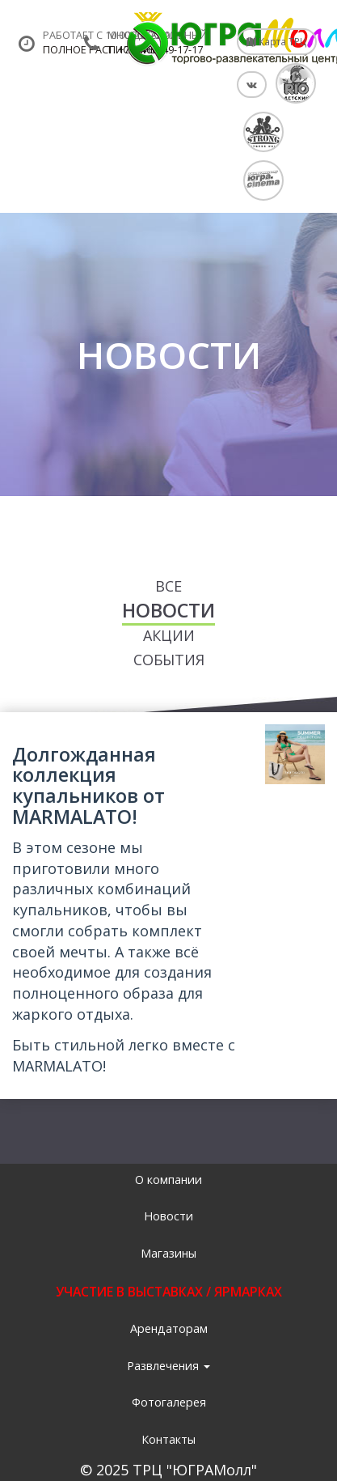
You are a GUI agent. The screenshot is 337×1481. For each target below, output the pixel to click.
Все (168, 586)
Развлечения (168, 1365)
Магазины (168, 1253)
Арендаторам (169, 1328)
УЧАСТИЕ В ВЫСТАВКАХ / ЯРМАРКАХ (169, 1292)
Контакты (168, 1439)
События (168, 659)
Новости (168, 610)
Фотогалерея (169, 1402)
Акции (169, 635)
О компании (168, 1179)
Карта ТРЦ (276, 41)
